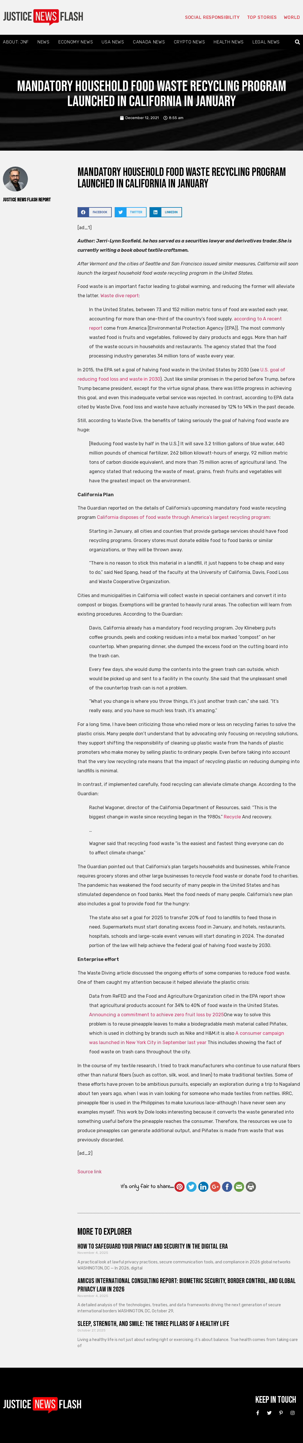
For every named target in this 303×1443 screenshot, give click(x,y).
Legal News (266, 42)
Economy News (75, 42)
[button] (298, 42)
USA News (113, 42)
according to (248, 319)
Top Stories (262, 17)
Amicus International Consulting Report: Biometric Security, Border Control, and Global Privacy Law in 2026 (186, 1285)
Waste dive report (119, 295)
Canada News (149, 42)
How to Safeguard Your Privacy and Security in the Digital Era (152, 1246)
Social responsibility (212, 17)
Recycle (232, 817)
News (43, 42)
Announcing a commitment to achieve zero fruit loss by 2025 (156, 1014)
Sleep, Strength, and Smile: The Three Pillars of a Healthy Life (153, 1324)
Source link (89, 1171)
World (292, 17)
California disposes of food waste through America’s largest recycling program (183, 517)
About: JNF (16, 42)
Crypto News (189, 42)
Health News (229, 42)
